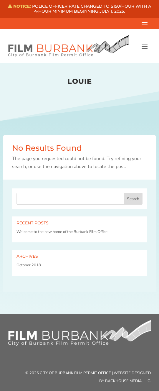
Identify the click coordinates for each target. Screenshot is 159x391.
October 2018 (28, 265)
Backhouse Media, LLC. (128, 381)
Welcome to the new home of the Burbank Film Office (61, 231)
